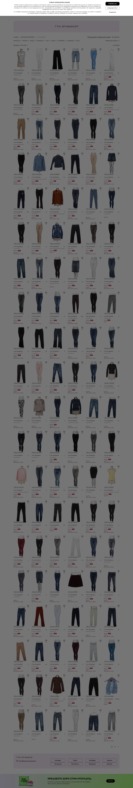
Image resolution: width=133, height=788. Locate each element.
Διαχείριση (112, 784)
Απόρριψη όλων (112, 780)
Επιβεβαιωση (112, 776)
